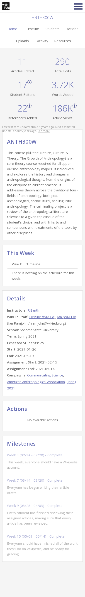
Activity (42, 40)
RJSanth (33, 310)
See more (44, 131)
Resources (62, 40)
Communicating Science (45, 375)
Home (12, 28)
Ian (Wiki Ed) (66, 317)
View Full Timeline (26, 264)
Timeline (32, 28)
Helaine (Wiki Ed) (42, 317)
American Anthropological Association (36, 381)
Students (53, 28)
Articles (72, 28)
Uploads (22, 40)
